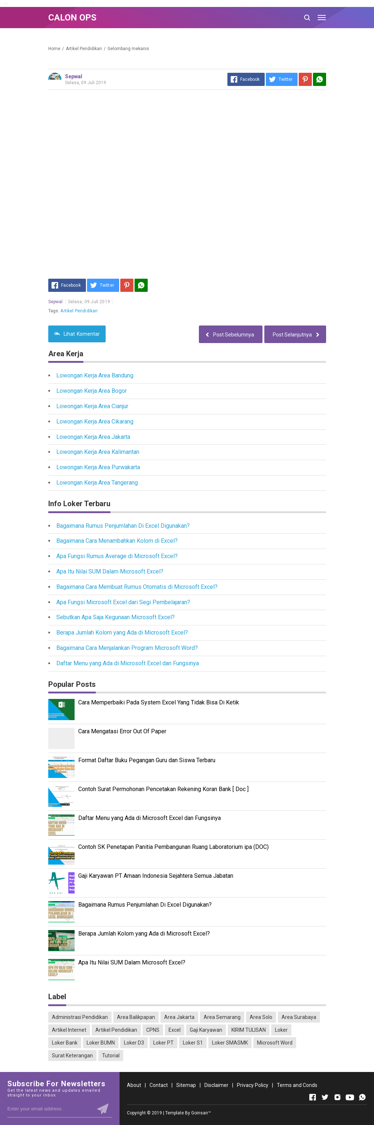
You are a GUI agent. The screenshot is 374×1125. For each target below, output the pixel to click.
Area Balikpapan (136, 1017)
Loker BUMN (101, 1043)
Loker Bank (65, 1043)
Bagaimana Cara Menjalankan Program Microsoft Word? (127, 647)
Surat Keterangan (72, 1055)
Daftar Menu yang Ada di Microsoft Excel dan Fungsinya (127, 663)
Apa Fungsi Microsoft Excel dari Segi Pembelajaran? (123, 602)
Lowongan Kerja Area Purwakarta (98, 467)
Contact (159, 1085)
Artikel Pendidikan (79, 310)
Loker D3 (134, 1043)
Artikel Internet (69, 1030)
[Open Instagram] (337, 1097)
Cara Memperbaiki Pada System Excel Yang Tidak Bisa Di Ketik (158, 702)
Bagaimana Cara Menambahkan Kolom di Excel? (117, 540)
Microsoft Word (274, 1043)
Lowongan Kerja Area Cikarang (94, 421)
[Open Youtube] (349, 1097)
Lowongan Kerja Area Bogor (91, 390)
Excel (175, 1030)
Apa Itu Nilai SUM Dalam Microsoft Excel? (109, 571)
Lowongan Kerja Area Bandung (94, 375)
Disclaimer (216, 1085)
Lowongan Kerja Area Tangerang (97, 482)
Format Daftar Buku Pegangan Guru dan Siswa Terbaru (146, 760)
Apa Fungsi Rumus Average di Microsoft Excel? (117, 556)
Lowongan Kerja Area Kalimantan (97, 451)
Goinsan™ (201, 1112)
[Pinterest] (305, 79)
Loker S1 (193, 1043)
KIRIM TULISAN (248, 1030)
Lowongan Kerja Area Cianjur (92, 406)
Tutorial (111, 1055)
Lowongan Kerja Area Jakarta (93, 436)
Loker (281, 1030)
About (134, 1085)
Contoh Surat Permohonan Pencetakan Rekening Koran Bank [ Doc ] (163, 789)
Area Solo (261, 1017)
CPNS (152, 1030)
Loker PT (163, 1043)
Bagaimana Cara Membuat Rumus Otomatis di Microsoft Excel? (137, 586)
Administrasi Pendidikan (80, 1017)
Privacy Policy (252, 1085)
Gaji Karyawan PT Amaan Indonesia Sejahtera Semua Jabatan (155, 875)
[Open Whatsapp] (362, 1097)
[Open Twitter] (325, 1097)
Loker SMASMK (230, 1043)
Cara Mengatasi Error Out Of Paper (122, 731)
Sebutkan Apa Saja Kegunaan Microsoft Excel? (115, 617)
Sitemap (186, 1085)
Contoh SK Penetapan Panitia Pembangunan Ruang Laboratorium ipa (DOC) (173, 846)
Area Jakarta (179, 1017)
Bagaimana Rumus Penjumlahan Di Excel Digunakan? (123, 525)
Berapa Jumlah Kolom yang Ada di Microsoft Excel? (122, 632)
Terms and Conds (297, 1085)
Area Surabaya (299, 1017)
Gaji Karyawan (206, 1030)
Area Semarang (222, 1017)
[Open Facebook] (312, 1097)
